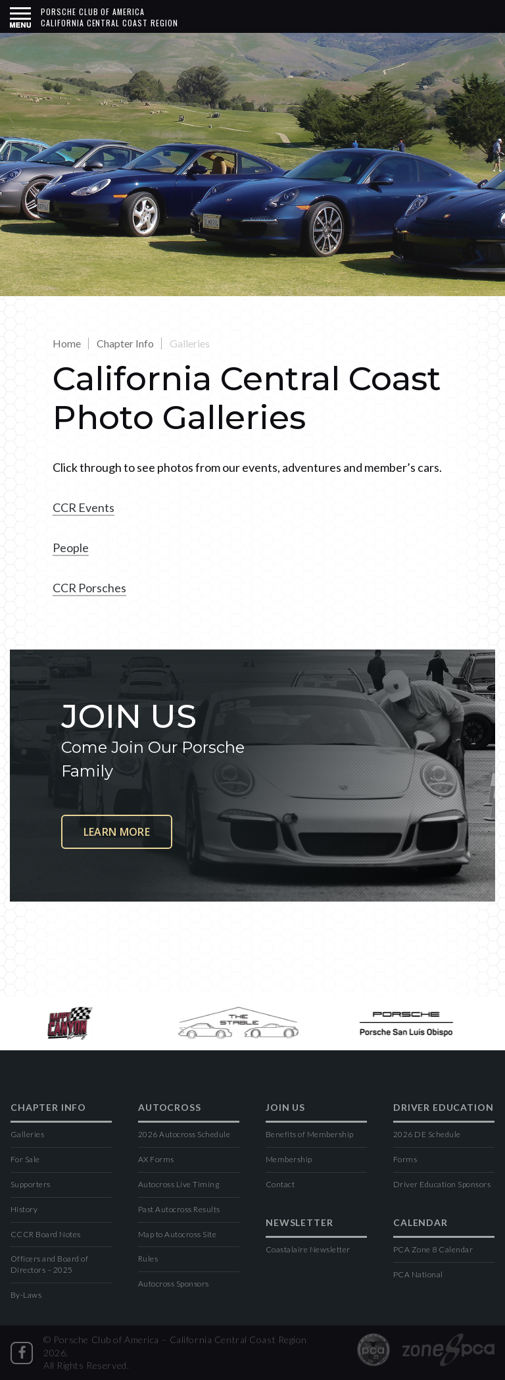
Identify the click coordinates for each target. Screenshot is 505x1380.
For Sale (25, 1159)
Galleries (27, 1134)
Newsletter (299, 1223)
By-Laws (26, 1295)
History (24, 1209)
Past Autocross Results (179, 1209)
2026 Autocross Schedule (184, 1134)
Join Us (285, 1108)
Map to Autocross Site (177, 1234)
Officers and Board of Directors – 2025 (49, 1264)
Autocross (169, 1108)
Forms (405, 1159)
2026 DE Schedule (427, 1134)
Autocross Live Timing (178, 1184)
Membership (289, 1159)
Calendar (420, 1223)
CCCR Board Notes (46, 1234)
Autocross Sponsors (173, 1284)
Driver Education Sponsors (442, 1184)
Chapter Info (125, 343)
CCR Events (83, 507)
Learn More (117, 832)
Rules (148, 1259)
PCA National (418, 1274)
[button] (20, 16)
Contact (280, 1184)
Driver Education (443, 1108)
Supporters (31, 1184)
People (71, 547)
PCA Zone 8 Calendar (433, 1249)
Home (67, 343)
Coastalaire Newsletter (308, 1249)
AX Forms (156, 1159)
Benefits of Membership (310, 1134)
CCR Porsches (89, 587)
